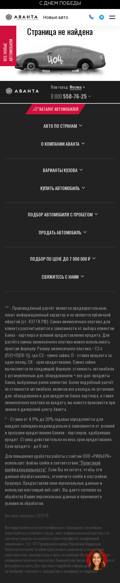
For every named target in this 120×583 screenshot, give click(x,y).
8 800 (69, 96)
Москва (76, 87)
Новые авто (55, 17)
